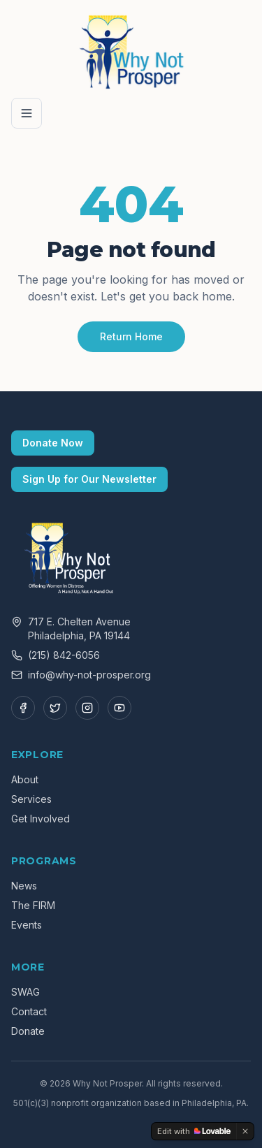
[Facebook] (23, 708)
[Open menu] (26, 113)
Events (26, 925)
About (24, 779)
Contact (29, 1011)
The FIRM (33, 905)
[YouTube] (119, 708)
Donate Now (52, 443)
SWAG (25, 992)
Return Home (131, 336)
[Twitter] (55, 708)
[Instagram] (87, 708)
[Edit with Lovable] (194, 1131)
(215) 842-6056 (64, 655)
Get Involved (40, 818)
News (24, 886)
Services (31, 799)
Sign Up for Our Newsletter (89, 479)
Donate (28, 1031)
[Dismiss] (245, 1131)
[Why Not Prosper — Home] (131, 50)
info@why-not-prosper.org (89, 675)
